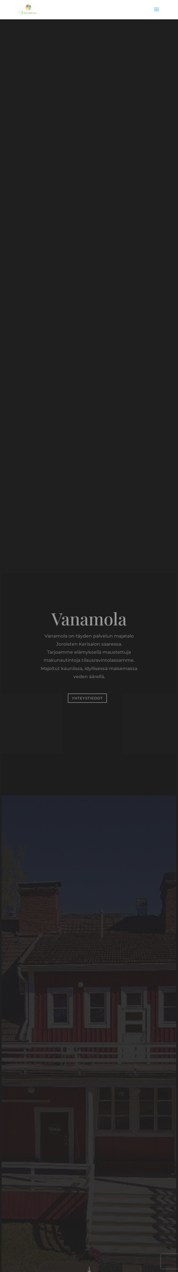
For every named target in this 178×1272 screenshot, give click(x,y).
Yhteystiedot (87, 697)
